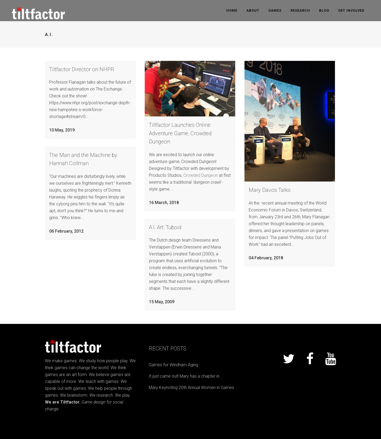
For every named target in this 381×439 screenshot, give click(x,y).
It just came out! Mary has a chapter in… (185, 376)
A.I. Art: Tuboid (165, 227)
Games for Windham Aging (173, 364)
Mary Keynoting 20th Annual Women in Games (191, 387)
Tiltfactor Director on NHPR (81, 69)
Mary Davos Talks (270, 190)
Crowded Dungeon (200, 175)
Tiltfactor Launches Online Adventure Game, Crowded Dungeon (180, 133)
